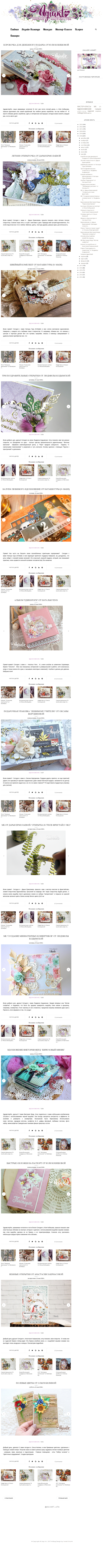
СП (100, 107)
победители (82, 113)
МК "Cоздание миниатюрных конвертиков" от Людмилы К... (90, 198)
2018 (81, 136)
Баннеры (14, 35)
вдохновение (34, 103)
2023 (81, 124)
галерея (98, 109)
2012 (81, 277)
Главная (14, 29)
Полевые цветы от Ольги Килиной (36, 1383)
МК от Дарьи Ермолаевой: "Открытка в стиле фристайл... (89, 192)
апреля (83, 256)
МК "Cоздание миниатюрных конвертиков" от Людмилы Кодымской (36, 937)
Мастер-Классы (63, 29)
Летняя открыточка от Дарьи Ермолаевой (36, 156)
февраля (84, 261)
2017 (81, 265)
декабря (84, 138)
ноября (83, 140)
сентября (84, 145)
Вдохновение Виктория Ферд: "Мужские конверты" (90, 233)
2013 (81, 275)
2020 (81, 131)
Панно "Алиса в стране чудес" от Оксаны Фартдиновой (90, 229)
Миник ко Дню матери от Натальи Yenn (89, 219)
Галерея (79, 29)
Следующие (9, 1498)
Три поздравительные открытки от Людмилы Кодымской (36, 375)
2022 (81, 127)
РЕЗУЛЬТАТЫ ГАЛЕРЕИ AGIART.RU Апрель (88, 237)
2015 (81, 270)
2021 (81, 129)
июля (83, 149)
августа (83, 147)
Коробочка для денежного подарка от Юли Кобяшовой (36, 45)
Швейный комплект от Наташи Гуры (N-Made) (36, 264)
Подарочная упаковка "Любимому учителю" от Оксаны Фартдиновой (36, 712)
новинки (98, 111)
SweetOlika (67, 1541)
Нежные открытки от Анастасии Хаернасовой (36, 1274)
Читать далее (14, 123)
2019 (81, 133)
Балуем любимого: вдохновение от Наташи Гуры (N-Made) (36, 489)
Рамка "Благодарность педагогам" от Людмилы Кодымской (89, 250)
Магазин (47, 29)
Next (68, 75)
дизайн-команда (81, 111)
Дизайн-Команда (31, 29)
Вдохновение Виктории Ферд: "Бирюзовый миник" (36, 1050)
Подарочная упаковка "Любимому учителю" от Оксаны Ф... (89, 186)
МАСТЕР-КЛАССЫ (84, 106)
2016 (81, 268)
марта (83, 259)
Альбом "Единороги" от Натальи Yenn (36, 600)
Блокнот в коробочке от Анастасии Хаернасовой (89, 245)
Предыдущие (63, 1498)
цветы (89, 113)
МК (95, 106)
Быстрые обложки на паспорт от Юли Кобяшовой (36, 1163)
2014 (81, 272)
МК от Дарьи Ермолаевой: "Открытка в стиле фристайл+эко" (36, 825)
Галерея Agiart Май (87, 254)
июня (83, 152)
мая (82, 154)
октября (84, 143)
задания (91, 111)
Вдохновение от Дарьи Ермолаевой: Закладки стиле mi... (89, 224)
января (83, 263)
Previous (4, 75)
